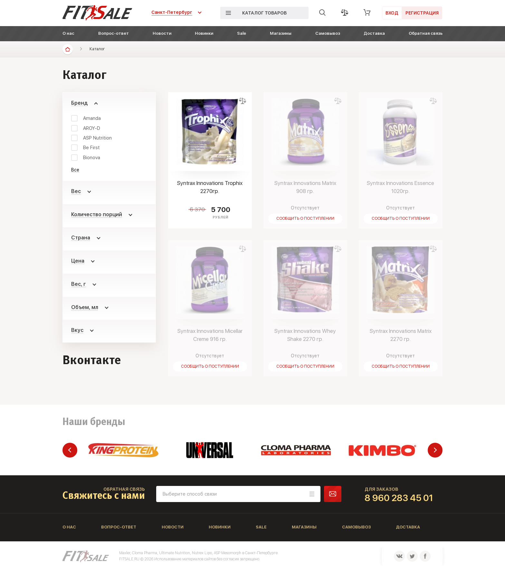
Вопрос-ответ (113, 33)
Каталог (97, 48)
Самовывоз (327, 33)
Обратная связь (426, 33)
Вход (392, 12)
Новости (162, 33)
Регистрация (422, 12)
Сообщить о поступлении (305, 218)
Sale (241, 33)
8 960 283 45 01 (399, 497)
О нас (68, 33)
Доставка (374, 33)
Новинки (204, 33)
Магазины (280, 33)
